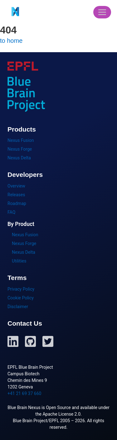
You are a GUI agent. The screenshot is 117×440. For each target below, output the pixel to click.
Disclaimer (17, 306)
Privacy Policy (20, 289)
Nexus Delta (19, 157)
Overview (16, 185)
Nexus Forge (19, 149)
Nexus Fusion (20, 140)
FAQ (11, 212)
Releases (16, 194)
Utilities (19, 260)
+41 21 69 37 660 (24, 393)
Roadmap (16, 203)
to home (11, 40)
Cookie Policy (20, 297)
